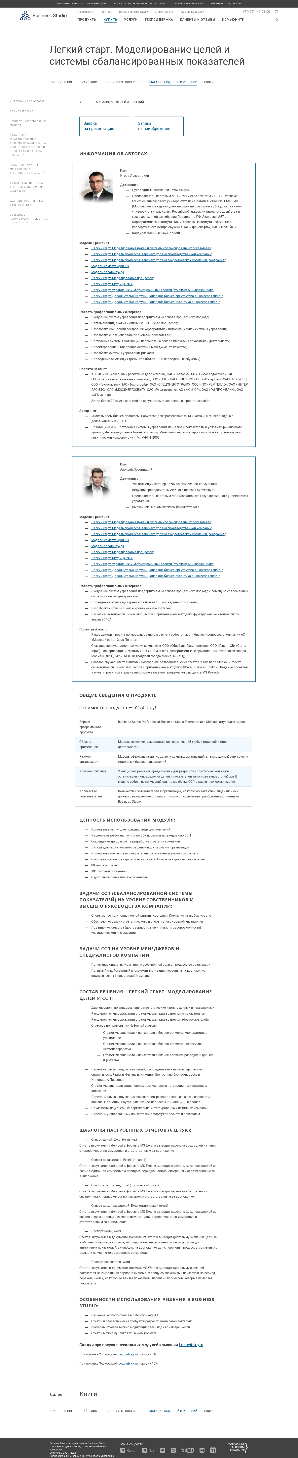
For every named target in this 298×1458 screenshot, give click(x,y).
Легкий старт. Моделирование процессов (122, 278)
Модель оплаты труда (107, 272)
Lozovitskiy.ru (191, 1344)
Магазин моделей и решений (173, 82)
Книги (209, 82)
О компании (85, 11)
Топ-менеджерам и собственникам (81, 3)
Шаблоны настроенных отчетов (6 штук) (26, 203)
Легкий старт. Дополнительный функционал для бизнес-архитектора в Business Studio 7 (157, 296)
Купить (110, 20)
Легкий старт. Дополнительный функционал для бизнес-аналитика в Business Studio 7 (155, 302)
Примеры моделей (192, 11)
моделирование (71, 1446)
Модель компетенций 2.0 (110, 266)
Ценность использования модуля (28, 123)
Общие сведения (21, 111)
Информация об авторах (27, 101)
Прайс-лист (89, 82)
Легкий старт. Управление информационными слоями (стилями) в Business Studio (152, 290)
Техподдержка (159, 20)
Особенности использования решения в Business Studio (29, 219)
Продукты (87, 20)
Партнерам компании (188, 3)
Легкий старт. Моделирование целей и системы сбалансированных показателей (151, 248)
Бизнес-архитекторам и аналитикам (139, 3)
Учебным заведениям (226, 3)
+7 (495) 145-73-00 (256, 12)
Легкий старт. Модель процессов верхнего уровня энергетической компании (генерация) (158, 260)
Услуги (131, 20)
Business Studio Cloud (124, 82)
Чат (151, 1450)
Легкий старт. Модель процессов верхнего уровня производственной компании (151, 254)
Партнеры (106, 11)
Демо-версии (164, 11)
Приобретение (61, 82)
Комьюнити (233, 20)
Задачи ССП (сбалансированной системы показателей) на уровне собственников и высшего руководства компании (28, 145)
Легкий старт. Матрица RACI (112, 284)
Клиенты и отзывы (197, 20)
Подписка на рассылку (134, 11)
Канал (131, 1450)
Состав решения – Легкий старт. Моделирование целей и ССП (28, 187)
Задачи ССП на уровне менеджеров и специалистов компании (27, 169)
